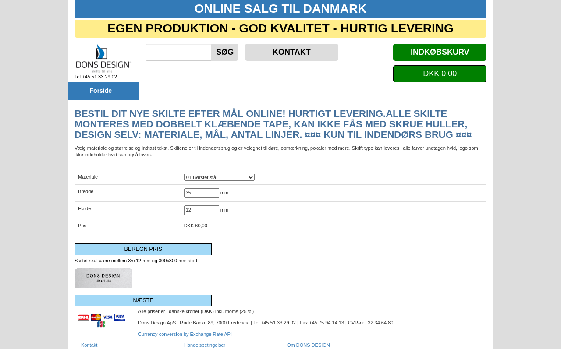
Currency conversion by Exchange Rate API (185, 334)
